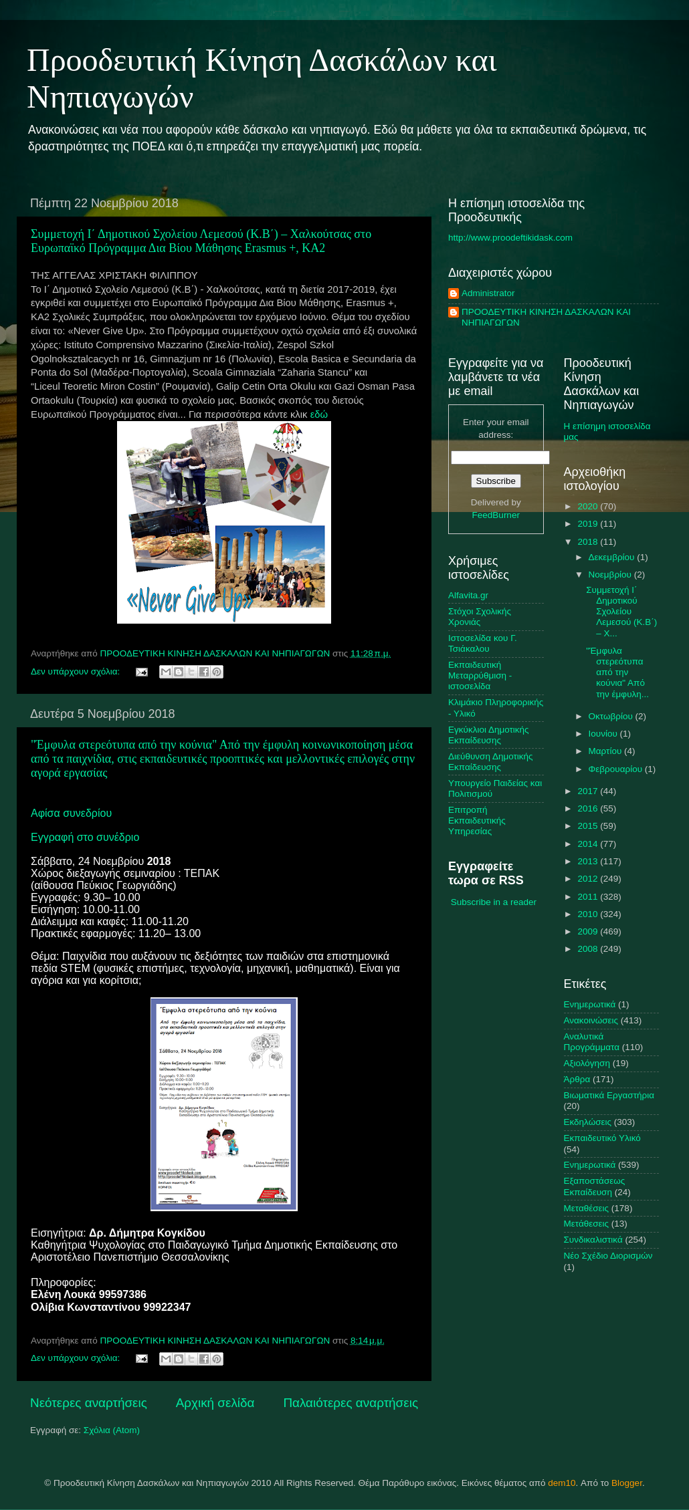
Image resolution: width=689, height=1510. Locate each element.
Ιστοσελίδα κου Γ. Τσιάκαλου (482, 643)
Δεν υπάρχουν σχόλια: (76, 671)
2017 (588, 791)
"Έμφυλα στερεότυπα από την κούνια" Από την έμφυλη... (617, 672)
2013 (588, 861)
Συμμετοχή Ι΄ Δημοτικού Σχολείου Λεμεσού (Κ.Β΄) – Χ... (621, 611)
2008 (588, 949)
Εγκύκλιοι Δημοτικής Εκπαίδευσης (488, 735)
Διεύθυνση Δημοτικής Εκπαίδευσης (490, 761)
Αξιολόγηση (587, 1063)
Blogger (626, 1483)
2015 (588, 826)
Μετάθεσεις (586, 1224)
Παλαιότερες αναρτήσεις (350, 1403)
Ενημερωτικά (590, 1004)
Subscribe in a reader (493, 902)
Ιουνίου (604, 734)
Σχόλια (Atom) (112, 1430)
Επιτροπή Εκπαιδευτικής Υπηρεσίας (477, 820)
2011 (588, 897)
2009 (588, 931)
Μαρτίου (607, 751)
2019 (588, 524)
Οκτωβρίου (612, 716)
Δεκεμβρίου (613, 557)
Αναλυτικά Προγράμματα (591, 1041)
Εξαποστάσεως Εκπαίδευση (594, 1186)
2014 (588, 844)
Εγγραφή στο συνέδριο (85, 837)
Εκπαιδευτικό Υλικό (602, 1138)
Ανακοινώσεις (591, 1020)
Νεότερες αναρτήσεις (88, 1403)
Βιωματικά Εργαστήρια (609, 1095)
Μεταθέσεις (586, 1208)
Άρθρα (577, 1079)
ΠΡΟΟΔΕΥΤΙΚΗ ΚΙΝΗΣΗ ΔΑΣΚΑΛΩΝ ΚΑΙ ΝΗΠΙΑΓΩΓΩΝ (546, 317)
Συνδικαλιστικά (593, 1240)
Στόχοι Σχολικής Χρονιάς (479, 616)
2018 (588, 542)
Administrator (488, 293)
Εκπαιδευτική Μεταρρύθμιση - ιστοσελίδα (480, 675)
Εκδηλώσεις (588, 1122)
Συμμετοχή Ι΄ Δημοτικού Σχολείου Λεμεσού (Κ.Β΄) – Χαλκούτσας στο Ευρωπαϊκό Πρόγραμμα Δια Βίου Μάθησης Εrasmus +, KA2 (201, 241)
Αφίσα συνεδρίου (71, 813)
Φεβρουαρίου (617, 769)
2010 (588, 914)
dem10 (561, 1483)
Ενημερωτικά (590, 1165)
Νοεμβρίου (611, 575)
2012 (588, 879)
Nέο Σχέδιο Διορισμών (608, 1256)
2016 (588, 808)
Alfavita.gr (468, 595)
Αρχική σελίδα (215, 1403)
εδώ (319, 414)
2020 (588, 506)
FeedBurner (496, 515)
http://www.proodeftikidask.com (510, 238)
